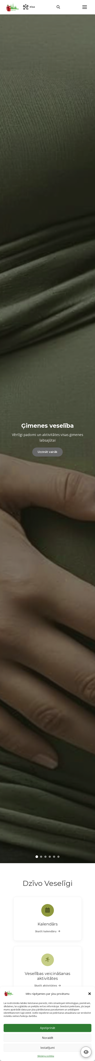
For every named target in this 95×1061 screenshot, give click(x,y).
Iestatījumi (47, 1048)
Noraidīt (47, 1038)
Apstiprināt (47, 1028)
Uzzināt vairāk (47, 452)
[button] (89, 993)
